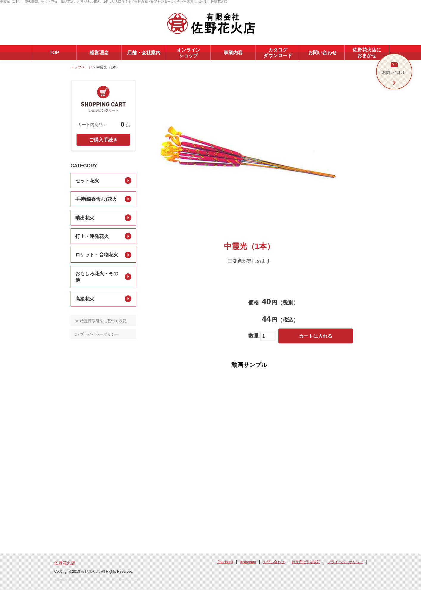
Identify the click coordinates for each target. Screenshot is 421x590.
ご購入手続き (103, 139)
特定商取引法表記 (306, 562)
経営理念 (99, 52)
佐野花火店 (64, 563)
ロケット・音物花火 (96, 254)
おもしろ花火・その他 (96, 277)
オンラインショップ (188, 52)
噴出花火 (84, 217)
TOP (54, 52)
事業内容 (233, 52)
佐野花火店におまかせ (367, 52)
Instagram (248, 562)
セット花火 (87, 180)
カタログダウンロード (277, 52)
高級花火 (84, 298)
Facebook (225, 562)
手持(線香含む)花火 (96, 199)
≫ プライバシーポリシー (97, 334)
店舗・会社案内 (143, 52)
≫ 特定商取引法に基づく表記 (101, 321)
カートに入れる (315, 336)
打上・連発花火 (92, 236)
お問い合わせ (322, 52)
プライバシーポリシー (345, 562)
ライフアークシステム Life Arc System (107, 580)
